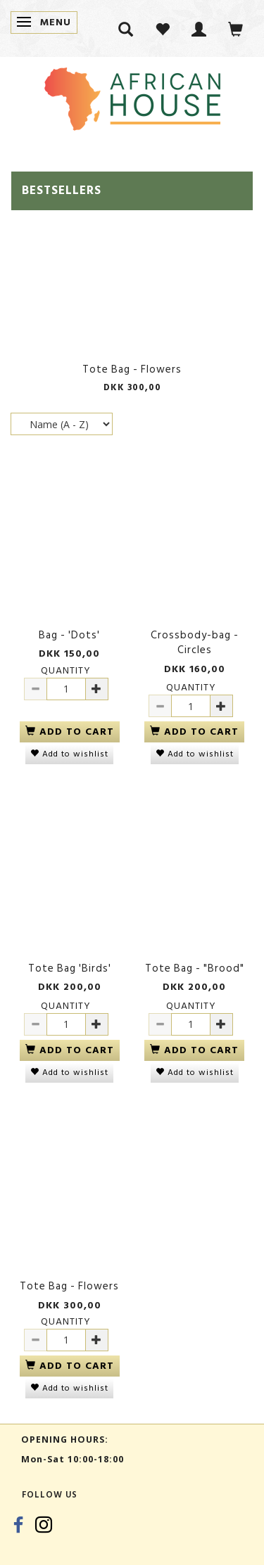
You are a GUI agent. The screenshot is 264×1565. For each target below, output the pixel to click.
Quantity (66, 670)
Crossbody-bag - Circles (195, 643)
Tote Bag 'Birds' (69, 968)
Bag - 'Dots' (69, 635)
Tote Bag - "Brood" (194, 968)
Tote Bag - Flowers (132, 369)
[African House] (132, 95)
